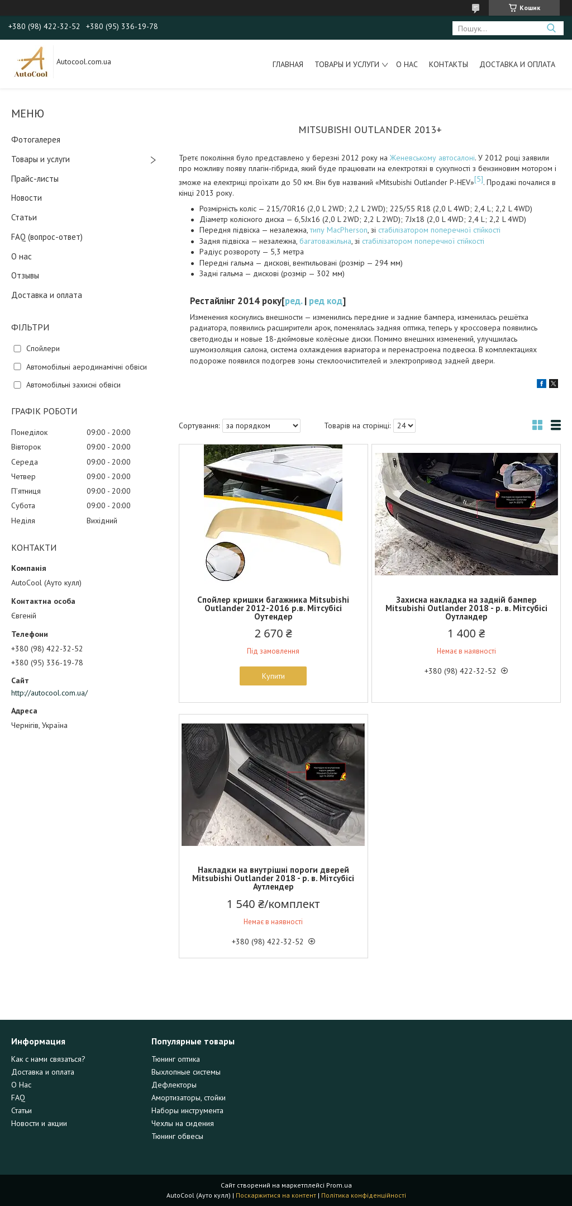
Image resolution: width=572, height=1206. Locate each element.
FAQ (18, 1098)
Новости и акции (39, 1123)
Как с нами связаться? (48, 1059)
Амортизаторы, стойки (188, 1098)
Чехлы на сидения (182, 1123)
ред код (325, 301)
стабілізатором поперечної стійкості (439, 230)
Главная (288, 64)
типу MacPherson (339, 230)
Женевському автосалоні (432, 158)
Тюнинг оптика (175, 1059)
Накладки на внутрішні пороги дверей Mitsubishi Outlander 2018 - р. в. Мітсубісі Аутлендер (273, 878)
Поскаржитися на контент (276, 1195)
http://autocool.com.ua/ (49, 693)
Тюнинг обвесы (177, 1136)
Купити (273, 676)
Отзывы (25, 275)
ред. (293, 301)
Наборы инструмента (187, 1110)
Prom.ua (339, 1185)
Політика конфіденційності (363, 1195)
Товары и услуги (346, 64)
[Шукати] (551, 28)
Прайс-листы (35, 178)
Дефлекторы (174, 1085)
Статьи (24, 217)
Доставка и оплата (517, 64)
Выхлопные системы (186, 1072)
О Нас (21, 1085)
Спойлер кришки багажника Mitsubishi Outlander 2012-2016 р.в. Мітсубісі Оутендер (273, 608)
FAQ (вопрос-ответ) (47, 236)
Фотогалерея (35, 139)
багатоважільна (325, 241)
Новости (26, 197)
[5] (478, 179)
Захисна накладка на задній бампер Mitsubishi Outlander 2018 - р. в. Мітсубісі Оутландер (466, 608)
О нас (407, 64)
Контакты (448, 64)
